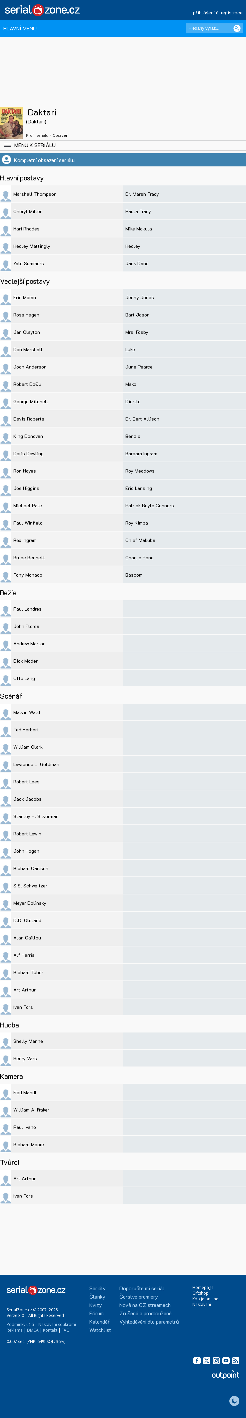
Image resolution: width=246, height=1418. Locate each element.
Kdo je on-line (205, 1299)
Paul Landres (27, 609)
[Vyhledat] (237, 28)
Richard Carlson (30, 868)
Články (97, 1296)
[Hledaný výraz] (214, 28)
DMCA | (34, 1330)
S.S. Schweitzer (30, 885)
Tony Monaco (27, 575)
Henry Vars (25, 1058)
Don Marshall (28, 349)
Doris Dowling (28, 453)
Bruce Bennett (29, 557)
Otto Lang (24, 678)
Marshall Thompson (35, 194)
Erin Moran (24, 297)
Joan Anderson (30, 367)
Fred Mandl (25, 1092)
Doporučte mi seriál (141, 1288)
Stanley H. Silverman (36, 816)
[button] (123, 145)
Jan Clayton (26, 332)
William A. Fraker (31, 1110)
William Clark (28, 747)
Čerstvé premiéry (138, 1296)
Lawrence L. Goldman (36, 764)
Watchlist (100, 1329)
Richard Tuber (28, 972)
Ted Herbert (26, 729)
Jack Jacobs (27, 799)
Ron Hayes (24, 471)
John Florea (26, 626)
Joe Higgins (26, 488)
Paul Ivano (24, 1127)
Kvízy (95, 1304)
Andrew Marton (29, 643)
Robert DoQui (28, 384)
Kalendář (99, 1321)
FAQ (66, 1330)
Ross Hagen (26, 314)
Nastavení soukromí (57, 1324)
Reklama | (16, 1330)
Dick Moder (25, 661)
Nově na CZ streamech (145, 1304)
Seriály (97, 1288)
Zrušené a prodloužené (145, 1313)
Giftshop (200, 1293)
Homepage (203, 1287)
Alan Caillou (27, 937)
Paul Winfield (28, 523)
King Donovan (28, 436)
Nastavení (201, 1304)
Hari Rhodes (26, 228)
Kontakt (50, 1330)
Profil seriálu (37, 135)
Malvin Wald (26, 712)
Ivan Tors (23, 1007)
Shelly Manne (28, 1041)
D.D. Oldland (27, 920)
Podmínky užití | (22, 1324)
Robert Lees (26, 781)
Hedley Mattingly (31, 246)
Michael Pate (27, 505)
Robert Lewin (27, 833)
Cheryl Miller (27, 211)
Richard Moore (28, 1144)
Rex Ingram (25, 540)
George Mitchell (30, 401)
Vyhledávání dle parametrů (149, 1321)
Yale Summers (28, 263)
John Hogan (26, 851)
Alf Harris (24, 955)
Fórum (96, 1313)
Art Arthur (24, 989)
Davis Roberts (28, 419)
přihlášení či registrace (218, 12)
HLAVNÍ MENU (20, 28)
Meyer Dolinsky (29, 903)
